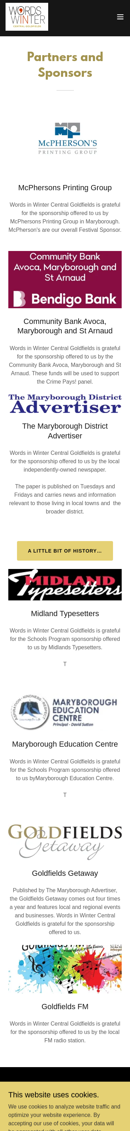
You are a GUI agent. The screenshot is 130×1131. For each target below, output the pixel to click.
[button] (120, 17)
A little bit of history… (65, 551)
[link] (27, 17)
